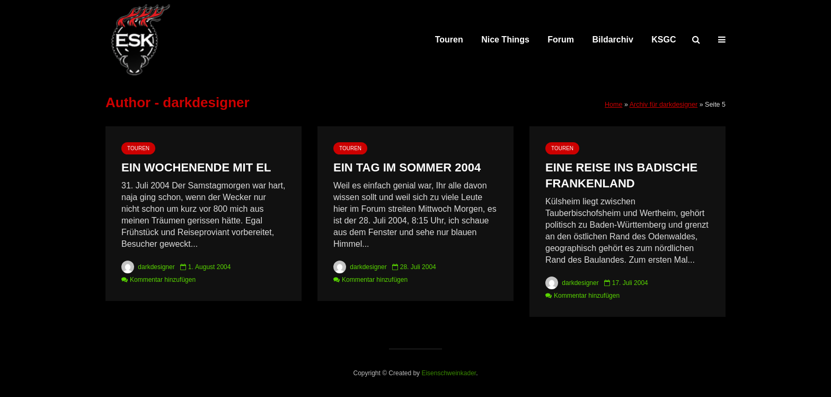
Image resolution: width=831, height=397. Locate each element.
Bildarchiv (613, 39)
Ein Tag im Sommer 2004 (407, 167)
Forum (560, 39)
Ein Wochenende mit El (196, 167)
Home (613, 104)
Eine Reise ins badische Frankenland (621, 175)
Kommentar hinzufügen (163, 279)
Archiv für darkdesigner (664, 104)
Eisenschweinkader (448, 373)
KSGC (663, 39)
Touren (449, 39)
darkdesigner (148, 267)
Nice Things (505, 39)
